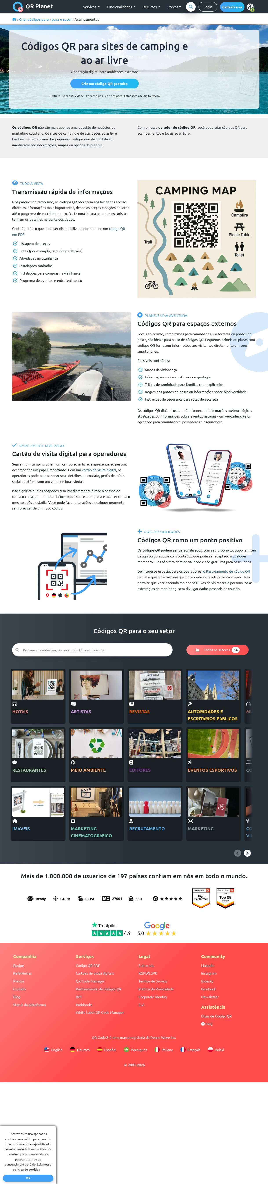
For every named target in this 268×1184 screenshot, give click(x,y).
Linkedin (207, 965)
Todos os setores (217, 650)
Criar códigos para (34, 19)
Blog (16, 996)
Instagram (209, 973)
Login (208, 6)
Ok (28, 1178)
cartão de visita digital (99, 469)
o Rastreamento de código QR (226, 571)
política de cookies (26, 1169)
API (78, 996)
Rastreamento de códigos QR (98, 989)
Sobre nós (146, 965)
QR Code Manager (90, 981)
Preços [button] (173, 6)
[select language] (251, 6)
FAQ (206, 1023)
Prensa (18, 981)
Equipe (18, 965)
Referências (22, 973)
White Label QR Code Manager (100, 1012)
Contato (19, 989)
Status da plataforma (29, 1004)
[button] (232, 7)
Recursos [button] (150, 6)
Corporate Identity (153, 996)
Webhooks (84, 1004)
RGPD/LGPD (148, 973)
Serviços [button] (90, 6)
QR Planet (33, 7)
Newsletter (210, 996)
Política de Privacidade (156, 989)
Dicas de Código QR (216, 1016)
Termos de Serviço (153, 981)
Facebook (208, 989)
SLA (142, 1004)
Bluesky (207, 981)
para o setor (62, 19)
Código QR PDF (88, 965)
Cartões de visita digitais (95, 973)
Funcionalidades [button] (120, 6)
